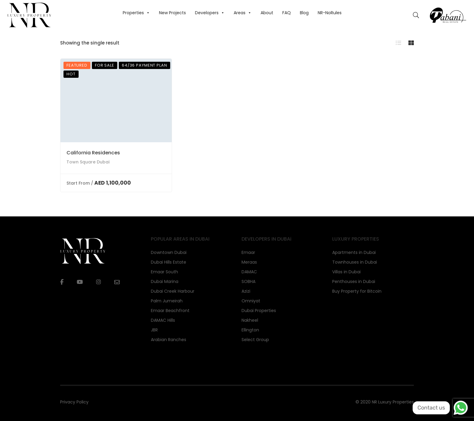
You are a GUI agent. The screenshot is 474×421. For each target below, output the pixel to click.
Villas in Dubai (346, 272)
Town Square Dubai (88, 162)
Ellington (250, 330)
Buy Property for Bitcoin (356, 291)
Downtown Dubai (169, 252)
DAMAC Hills (163, 320)
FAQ (286, 13)
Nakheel (250, 320)
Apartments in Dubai (354, 252)
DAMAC (249, 272)
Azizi (246, 291)
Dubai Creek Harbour (172, 291)
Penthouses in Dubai (353, 281)
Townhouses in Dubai (354, 262)
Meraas (249, 262)
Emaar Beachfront (170, 311)
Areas (243, 12)
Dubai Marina (164, 281)
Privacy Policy (74, 402)
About (267, 13)
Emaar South (164, 272)
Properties (136, 12)
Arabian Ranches (168, 340)
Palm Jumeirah (167, 301)
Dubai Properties (259, 311)
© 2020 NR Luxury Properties (385, 402)
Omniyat (251, 301)
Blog (304, 13)
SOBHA (248, 281)
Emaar (248, 252)
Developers (210, 12)
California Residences (93, 152)
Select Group (255, 340)
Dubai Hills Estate (168, 262)
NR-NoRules (330, 13)
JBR (154, 330)
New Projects (172, 13)
